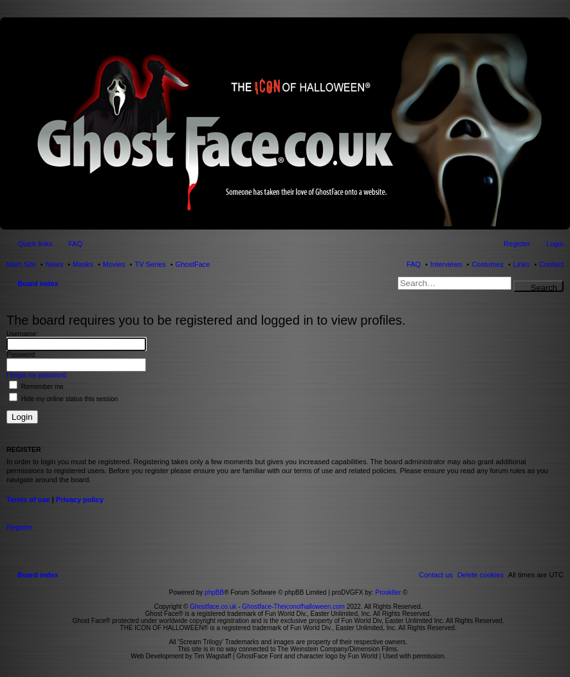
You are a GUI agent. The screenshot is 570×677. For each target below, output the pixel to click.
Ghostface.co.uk (214, 606)
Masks (83, 264)
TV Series (149, 264)
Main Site (21, 264)
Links (521, 264)
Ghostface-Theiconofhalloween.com (293, 606)
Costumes (488, 264)
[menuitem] (480, 575)
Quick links (35, 244)
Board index (38, 283)
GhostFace (193, 264)
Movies (114, 264)
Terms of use (28, 499)
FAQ (414, 264)
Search (544, 287)
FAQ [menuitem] (75, 244)
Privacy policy (80, 499)
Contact (551, 264)
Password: (21, 354)
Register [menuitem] (517, 244)
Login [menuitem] (555, 244)
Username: (22, 334)
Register (19, 527)
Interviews (446, 264)
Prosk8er (388, 592)
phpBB (214, 592)
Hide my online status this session (63, 398)
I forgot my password (36, 375)
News (55, 264)
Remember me (36, 386)
